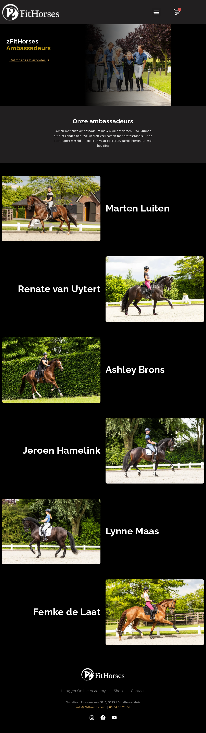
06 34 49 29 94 (119, 707)
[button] (156, 12)
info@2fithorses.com (91, 707)
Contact (138, 690)
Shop (118, 690)
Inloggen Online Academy (83, 690)
